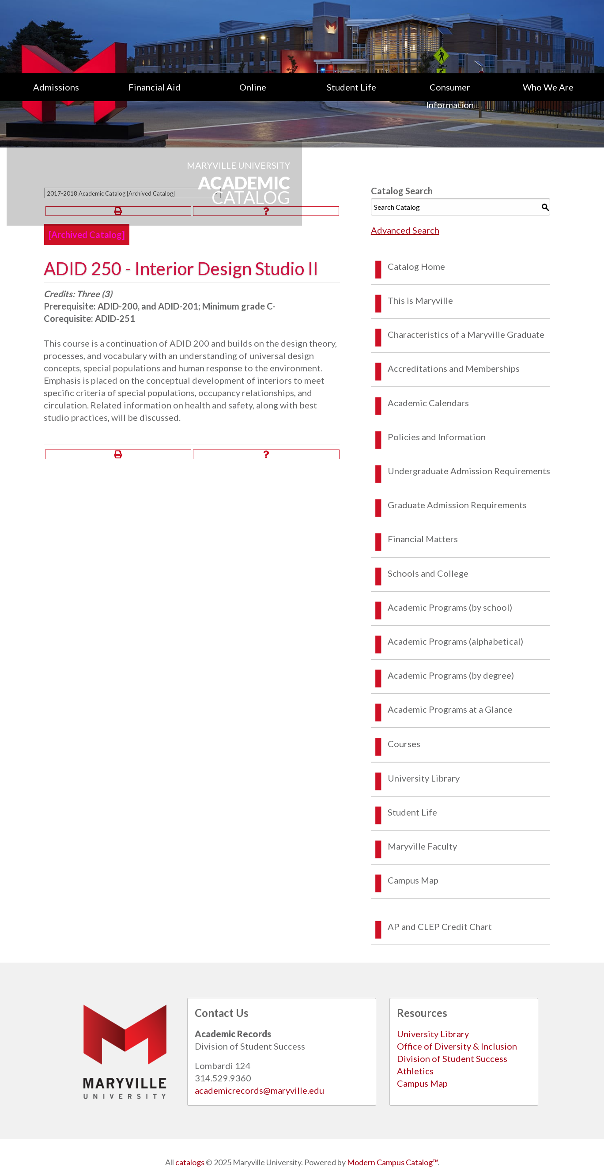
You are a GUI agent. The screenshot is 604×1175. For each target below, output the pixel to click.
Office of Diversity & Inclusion (457, 1046)
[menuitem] (56, 95)
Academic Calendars (428, 402)
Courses (404, 743)
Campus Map (413, 880)
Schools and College (428, 573)
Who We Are (548, 87)
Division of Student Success (452, 1058)
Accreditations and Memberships (454, 368)
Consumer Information (450, 96)
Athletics (415, 1070)
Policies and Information (437, 436)
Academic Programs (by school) (450, 607)
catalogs (189, 1162)
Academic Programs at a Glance (450, 709)
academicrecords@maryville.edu (259, 1090)
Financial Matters (423, 538)
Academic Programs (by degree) (451, 675)
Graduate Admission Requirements (457, 504)
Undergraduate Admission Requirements (469, 470)
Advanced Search (405, 230)
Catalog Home (416, 266)
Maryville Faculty (422, 846)
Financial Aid (154, 87)
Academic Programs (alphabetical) (455, 641)
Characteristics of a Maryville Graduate (466, 334)
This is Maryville (420, 300)
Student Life (351, 87)
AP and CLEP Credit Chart (440, 926)
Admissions (56, 87)
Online (252, 87)
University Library (424, 778)
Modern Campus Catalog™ (392, 1162)
